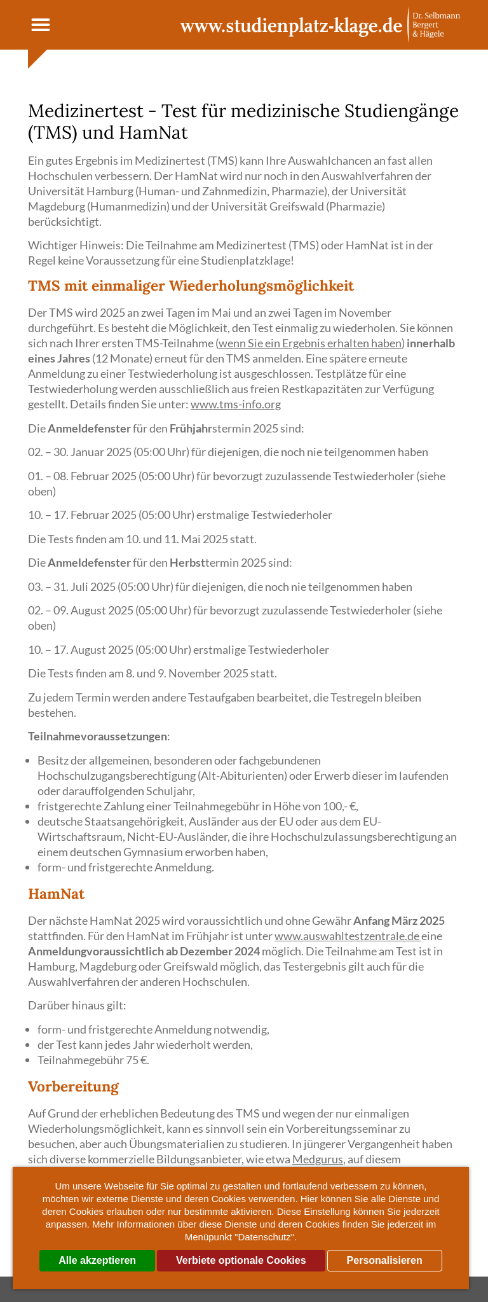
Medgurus (317, 1159)
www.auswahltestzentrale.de (347, 936)
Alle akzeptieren (97, 1260)
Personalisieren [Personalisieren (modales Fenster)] (385, 1260)
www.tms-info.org (236, 404)
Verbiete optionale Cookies (241, 1260)
